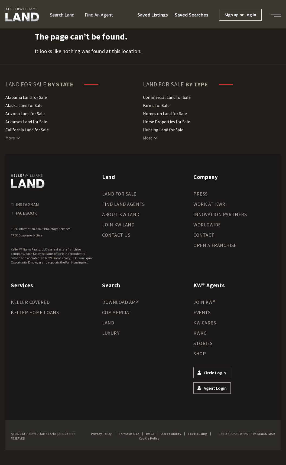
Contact (203, 235)
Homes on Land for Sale (165, 113)
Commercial (117, 312)
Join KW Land (118, 225)
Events (201, 312)
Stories (203, 343)
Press (200, 194)
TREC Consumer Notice (26, 235)
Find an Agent (99, 15)
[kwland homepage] (27, 181)
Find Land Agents (123, 204)
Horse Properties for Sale (166, 121)
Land (108, 323)
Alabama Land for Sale (26, 97)
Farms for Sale (156, 105)
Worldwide (207, 225)
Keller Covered (30, 302)
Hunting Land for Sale (163, 129)
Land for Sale (119, 194)
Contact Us (116, 235)
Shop (199, 353)
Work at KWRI (210, 204)
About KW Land (120, 214)
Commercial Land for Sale (167, 97)
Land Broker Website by (247, 434)
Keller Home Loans (35, 312)
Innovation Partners (220, 214)
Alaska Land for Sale (24, 105)
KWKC (199, 333)
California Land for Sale (27, 129)
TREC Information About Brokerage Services (40, 229)
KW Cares (204, 323)
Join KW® (204, 302)
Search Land (62, 15)
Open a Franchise (215, 245)
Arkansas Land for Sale (26, 121)
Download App (120, 302)
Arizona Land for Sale (25, 113)
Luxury (110, 333)
